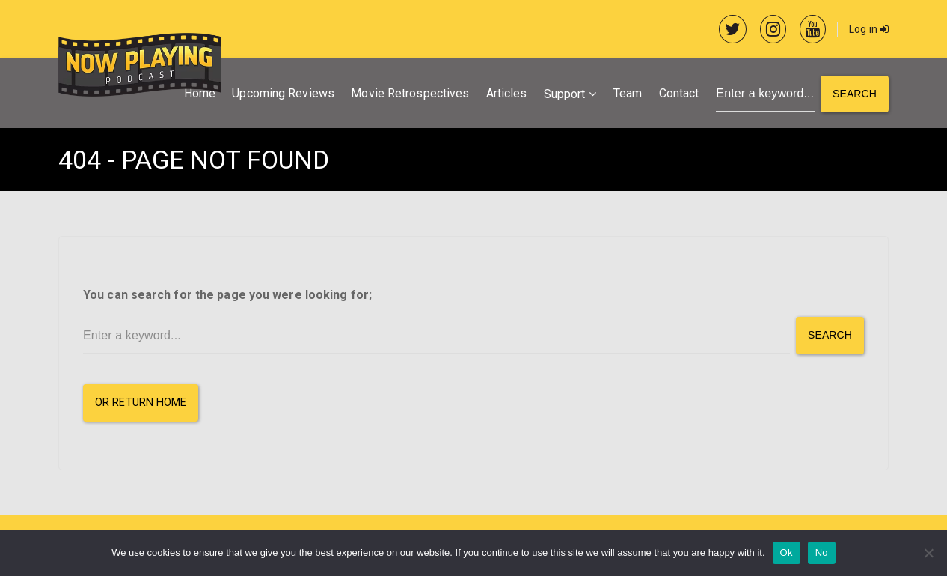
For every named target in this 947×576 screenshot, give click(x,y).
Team (627, 93)
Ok (786, 552)
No (821, 552)
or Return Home (140, 402)
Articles (506, 93)
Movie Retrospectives (410, 93)
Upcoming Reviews (283, 93)
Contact (679, 93)
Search (855, 94)
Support (565, 94)
